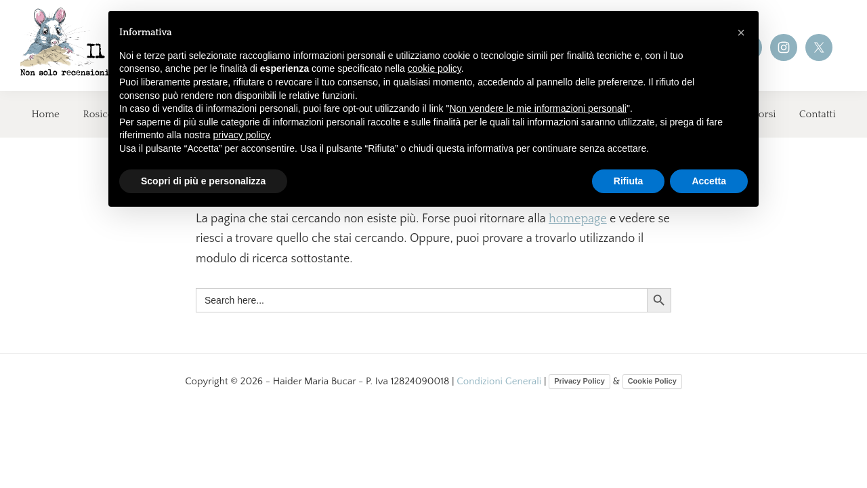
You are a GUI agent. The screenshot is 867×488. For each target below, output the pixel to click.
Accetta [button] (709, 181)
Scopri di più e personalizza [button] (203, 181)
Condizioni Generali (500, 381)
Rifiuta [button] (628, 181)
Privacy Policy (579, 381)
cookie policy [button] (434, 68)
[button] (741, 32)
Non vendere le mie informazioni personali (537, 108)
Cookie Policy (652, 381)
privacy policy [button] (241, 134)
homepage (578, 219)
